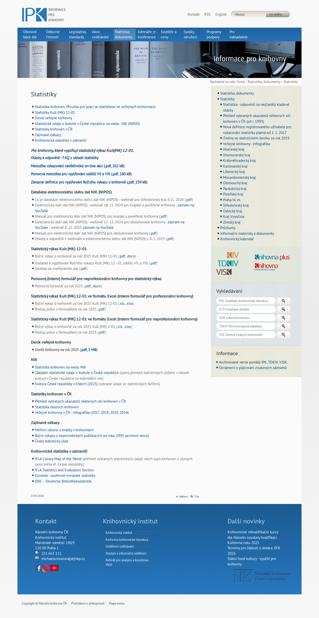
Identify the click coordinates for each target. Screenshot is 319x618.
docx (97, 286)
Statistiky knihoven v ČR (54, 129)
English (221, 14)
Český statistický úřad (51, 441)
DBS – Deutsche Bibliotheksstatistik (63, 481)
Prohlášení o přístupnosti (87, 603)
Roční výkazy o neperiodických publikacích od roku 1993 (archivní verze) (92, 435)
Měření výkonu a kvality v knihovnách (64, 430)
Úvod (241, 82)
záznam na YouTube (98, 227)
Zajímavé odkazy (48, 134)
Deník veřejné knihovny (53, 118)
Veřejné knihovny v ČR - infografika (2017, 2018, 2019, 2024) (82, 412)
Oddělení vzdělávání (120, 546)
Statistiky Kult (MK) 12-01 (55, 112)
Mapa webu (117, 603)
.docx (131, 256)
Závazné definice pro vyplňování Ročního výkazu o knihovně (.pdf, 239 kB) (89, 182)
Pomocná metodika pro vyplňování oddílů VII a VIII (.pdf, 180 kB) (81, 174)
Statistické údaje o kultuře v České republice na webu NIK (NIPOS (87, 123)
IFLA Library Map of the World (58, 458)
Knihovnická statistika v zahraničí (61, 140)
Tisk (196, 496)
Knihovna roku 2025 (243, 542)
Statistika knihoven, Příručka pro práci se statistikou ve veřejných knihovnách (95, 106)
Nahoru (183, 496)
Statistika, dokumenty (264, 82)
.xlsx (129, 303)
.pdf (189, 199)
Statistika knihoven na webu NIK (60, 367)
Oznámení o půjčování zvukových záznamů (253, 367)
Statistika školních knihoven (57, 407)
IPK (264, 362)
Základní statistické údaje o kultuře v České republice (77, 372)
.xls (121, 303)
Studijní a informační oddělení (126, 553)
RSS (207, 14)
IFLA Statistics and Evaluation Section (64, 470)
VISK (283, 362)
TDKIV (273, 362)
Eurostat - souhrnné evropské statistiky (65, 475)
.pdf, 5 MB (88, 349)
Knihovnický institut (119, 533)
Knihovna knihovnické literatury (127, 540)
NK (262, 576)
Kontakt (194, 14)
